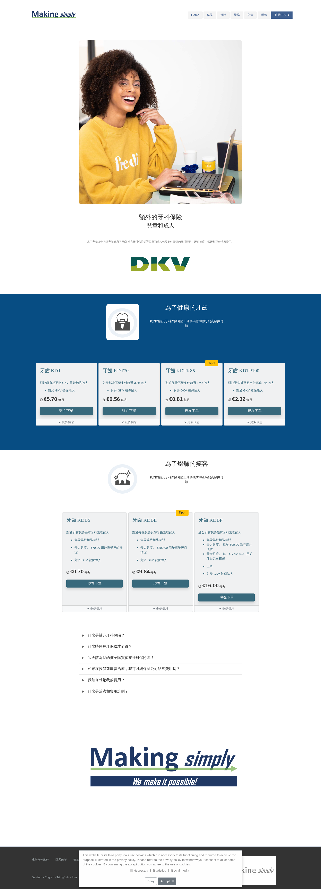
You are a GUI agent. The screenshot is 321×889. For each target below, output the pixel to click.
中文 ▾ (285, 15)
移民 (210, 15)
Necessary (139, 870)
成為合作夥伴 (40, 859)
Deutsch (37, 877)
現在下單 (66, 411)
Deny (151, 881)
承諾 (237, 15)
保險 (223, 15)
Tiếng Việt (63, 877)
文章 (250, 15)
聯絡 (264, 15)
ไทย (74, 877)
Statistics (158, 870)
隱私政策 (61, 859)
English (49, 877)
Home (195, 15)
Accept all (167, 881)
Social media (178, 870)
